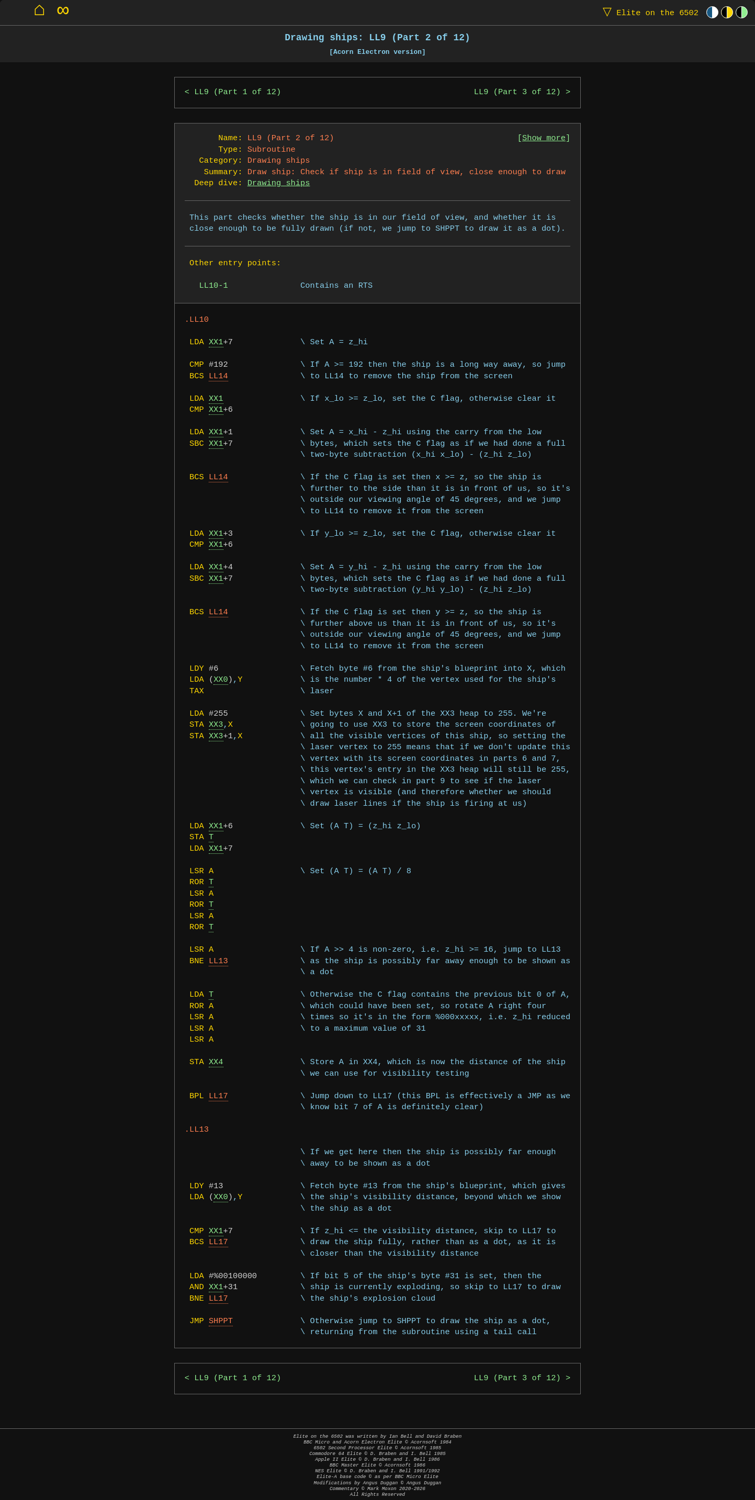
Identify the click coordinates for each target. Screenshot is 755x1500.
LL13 (218, 961)
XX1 (216, 342)
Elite (648, 12)
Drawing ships (278, 183)
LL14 (218, 376)
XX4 (216, 1062)
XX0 (220, 679)
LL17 (218, 1096)
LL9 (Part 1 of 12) (237, 92)
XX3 (216, 724)
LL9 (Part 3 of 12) (517, 92)
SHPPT (221, 1321)
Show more (544, 138)
